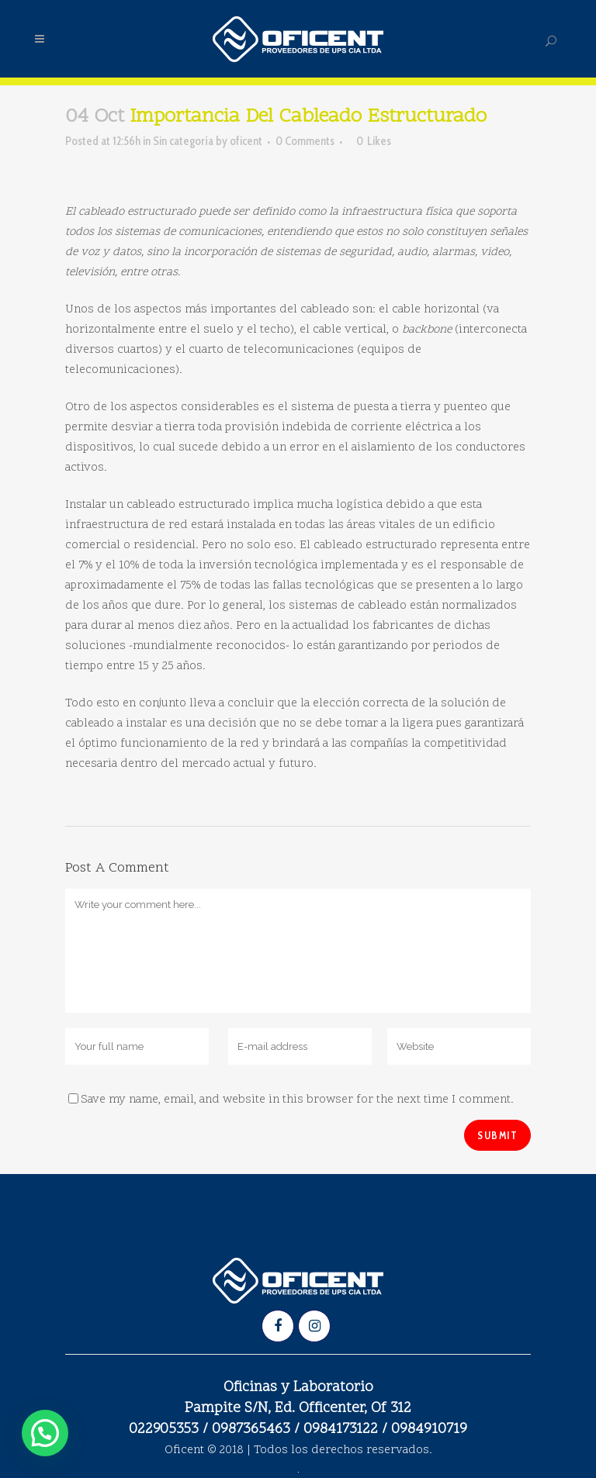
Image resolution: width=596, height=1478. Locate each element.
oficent (246, 141)
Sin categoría (183, 141)
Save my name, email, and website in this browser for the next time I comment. (297, 1100)
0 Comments (304, 141)
